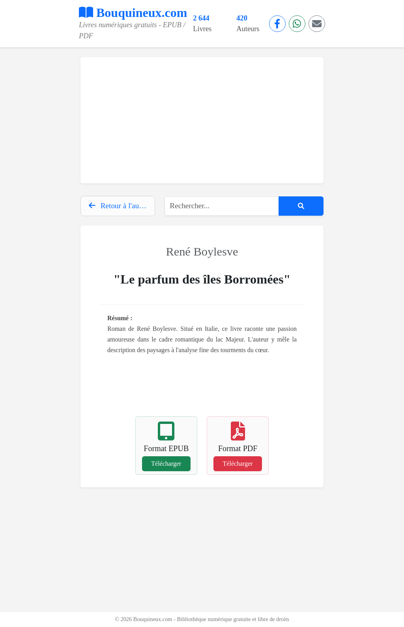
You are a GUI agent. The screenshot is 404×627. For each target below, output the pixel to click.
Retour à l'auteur (120, 206)
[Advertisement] (202, 120)
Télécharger (166, 463)
